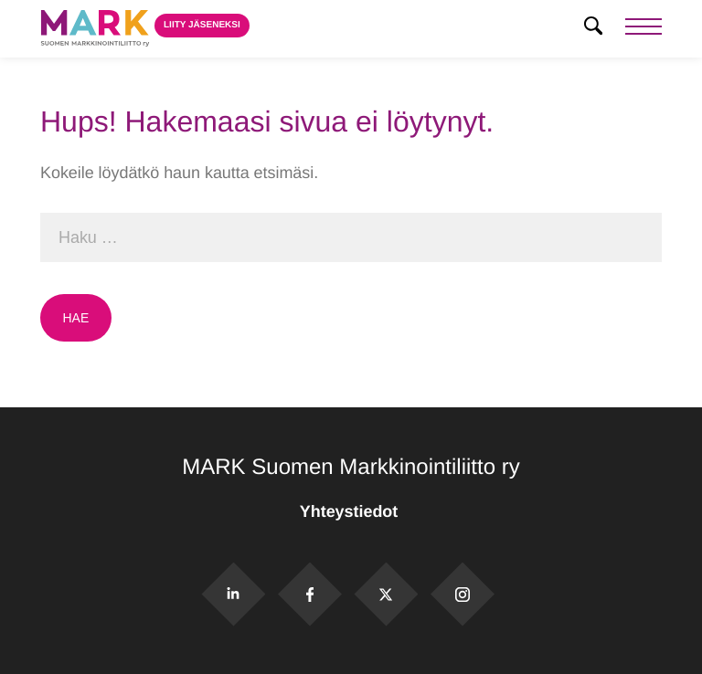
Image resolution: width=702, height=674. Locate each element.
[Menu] (643, 29)
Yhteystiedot (351, 511)
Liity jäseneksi (202, 25)
